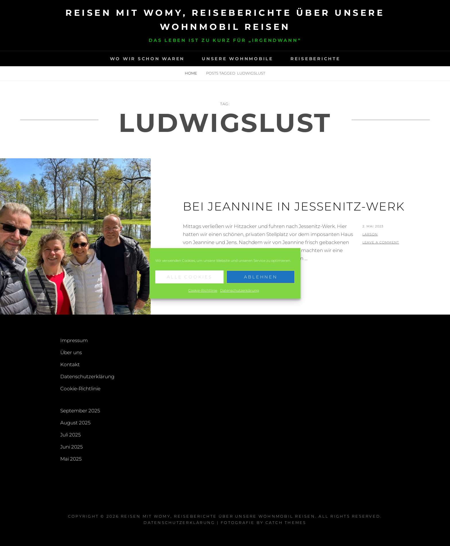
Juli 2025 (70, 435)
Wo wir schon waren (147, 58)
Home (191, 73)
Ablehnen (261, 281)
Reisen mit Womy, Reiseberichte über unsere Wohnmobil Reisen (218, 516)
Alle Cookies (189, 281)
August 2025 (75, 423)
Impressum (74, 340)
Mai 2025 (71, 459)
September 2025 (80, 411)
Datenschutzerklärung (239, 295)
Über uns (71, 352)
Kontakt (70, 364)
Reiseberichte (315, 58)
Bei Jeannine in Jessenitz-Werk (294, 206)
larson (370, 234)
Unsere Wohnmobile (237, 58)
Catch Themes (286, 522)
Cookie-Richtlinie (202, 295)
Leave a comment (380, 242)
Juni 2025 (71, 447)
